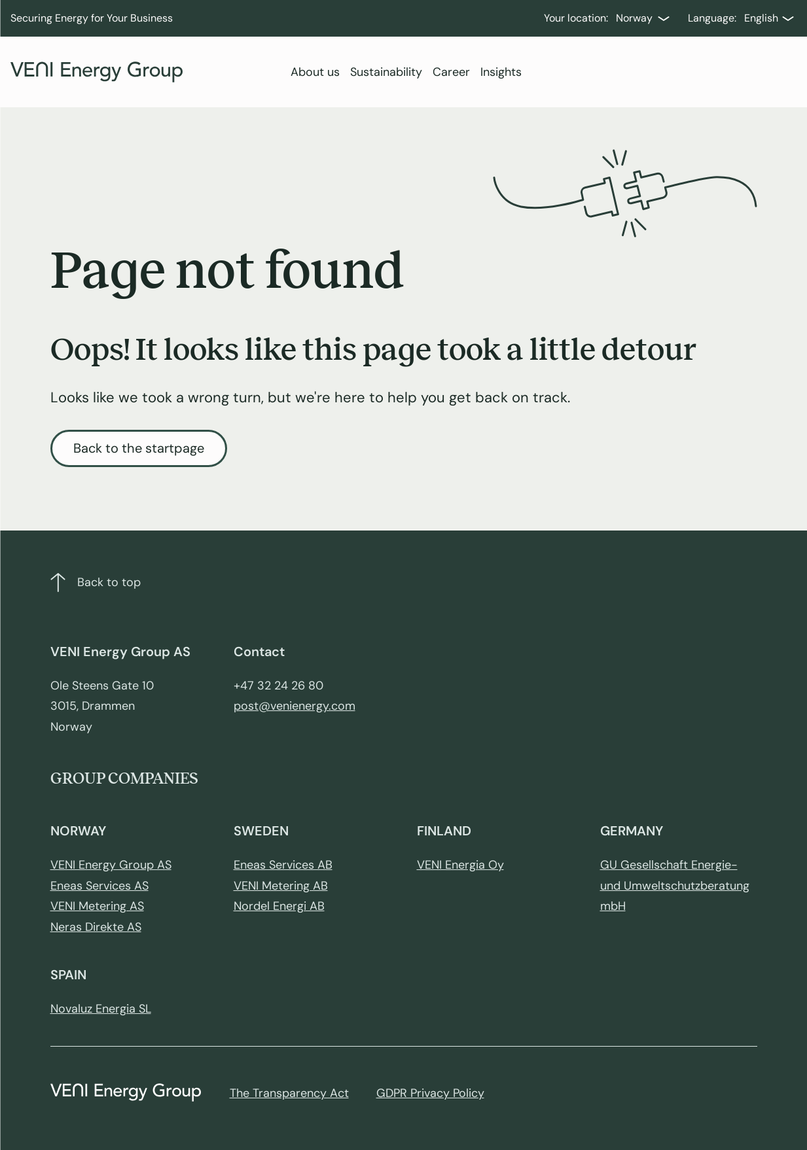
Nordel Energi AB (279, 906)
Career (451, 72)
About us (315, 72)
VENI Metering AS (97, 906)
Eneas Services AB (283, 865)
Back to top (95, 582)
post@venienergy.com (294, 706)
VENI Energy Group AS (110, 865)
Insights (501, 72)
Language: (712, 18)
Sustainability (386, 72)
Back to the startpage (138, 448)
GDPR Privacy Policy (430, 1093)
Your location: (576, 18)
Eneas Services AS (99, 886)
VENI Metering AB (281, 886)
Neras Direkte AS (95, 927)
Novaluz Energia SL (100, 1009)
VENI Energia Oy (460, 865)
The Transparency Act (289, 1093)
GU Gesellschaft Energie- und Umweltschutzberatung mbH (674, 885)
